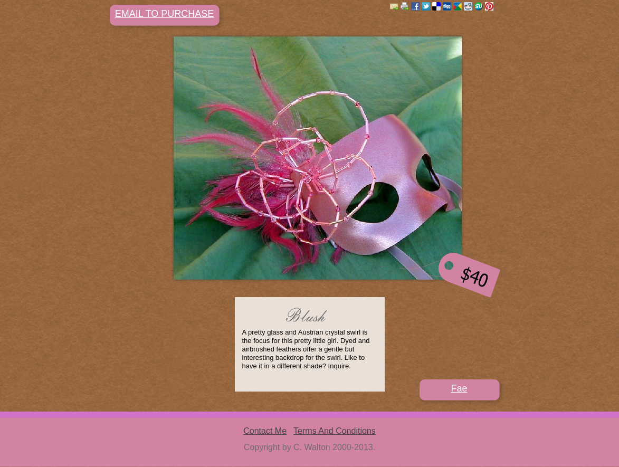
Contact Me (265, 430)
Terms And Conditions (334, 430)
